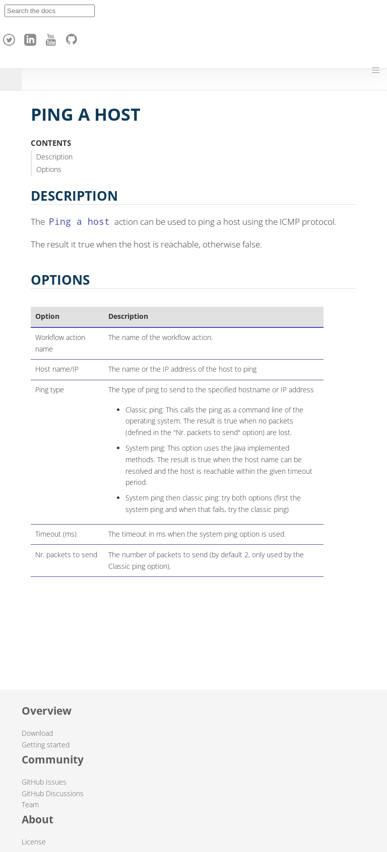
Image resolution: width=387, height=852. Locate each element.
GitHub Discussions (53, 793)
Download (37, 733)
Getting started (46, 744)
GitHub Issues (44, 782)
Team (30, 804)
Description (54, 156)
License (34, 841)
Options (48, 169)
